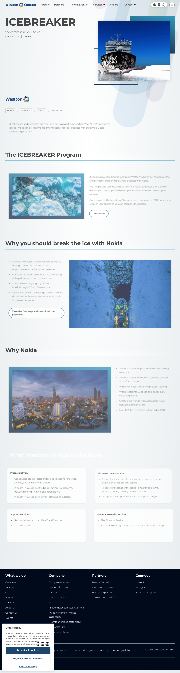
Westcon (10, 587)
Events (9, 617)
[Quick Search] (163, 4)
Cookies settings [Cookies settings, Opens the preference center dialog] (28, 666)
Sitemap (104, 650)
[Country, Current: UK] (159, 4)
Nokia (41, 110)
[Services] (98, 4)
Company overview (60, 582)
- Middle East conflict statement (66, 607)
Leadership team (58, 587)
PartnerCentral (100, 582)
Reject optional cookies (28, 658)
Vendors (26, 110)
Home (10, 110)
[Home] (20, 4)
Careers (53, 592)
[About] (45, 4)
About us (10, 607)
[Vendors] (114, 4)
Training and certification (106, 597)
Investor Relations (59, 632)
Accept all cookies (28, 650)
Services (9, 602)
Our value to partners (104, 587)
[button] (154, 4)
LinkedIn (140, 582)
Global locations (58, 597)
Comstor (10, 592)
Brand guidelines (122, 650)
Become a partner (102, 592)
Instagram (141, 587)
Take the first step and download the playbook (36, 310)
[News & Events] (79, 4)
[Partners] (60, 4)
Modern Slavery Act (84, 650)
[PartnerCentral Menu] (172, 4)
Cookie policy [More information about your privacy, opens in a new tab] (44, 644)
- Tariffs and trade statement (65, 621)
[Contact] (130, 4)
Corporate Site (57, 627)
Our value (10, 582)
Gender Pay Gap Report (55, 650)
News (52, 602)
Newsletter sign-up (146, 592)
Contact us (101, 211)
